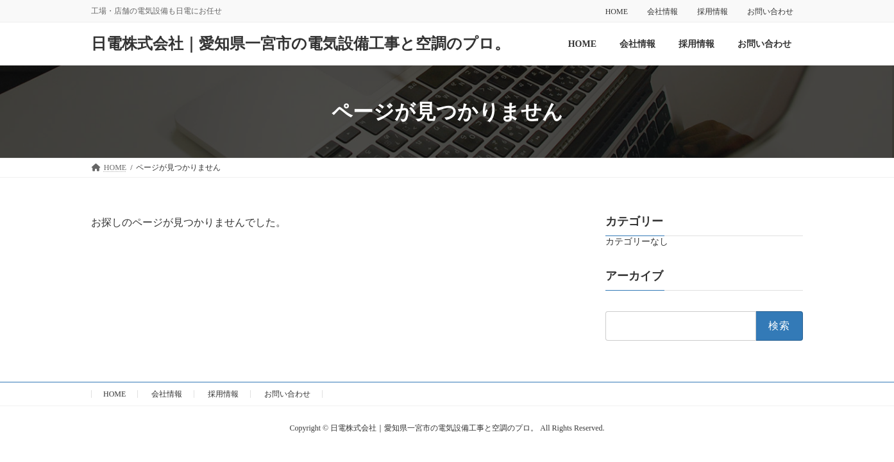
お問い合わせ (770, 11)
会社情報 (662, 11)
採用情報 (712, 11)
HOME (616, 11)
